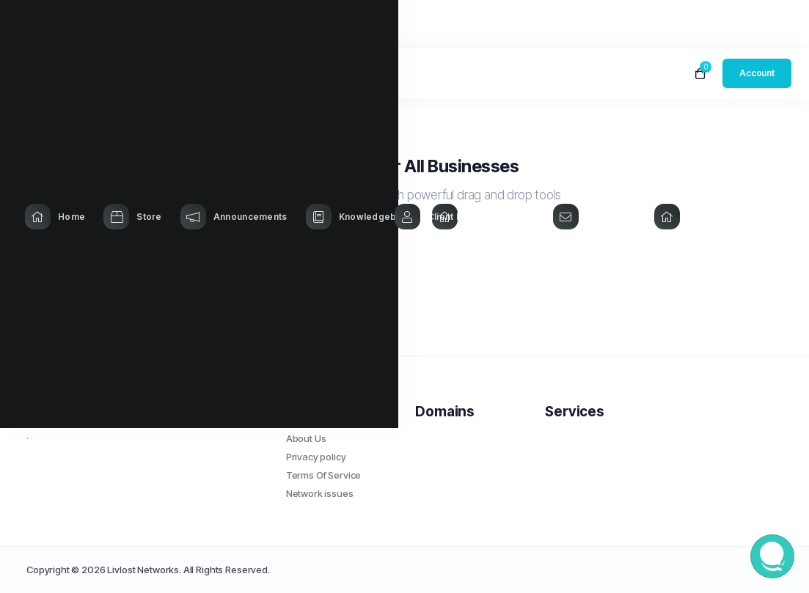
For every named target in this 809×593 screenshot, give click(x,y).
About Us (306, 438)
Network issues (320, 493)
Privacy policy (316, 457)
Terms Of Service (324, 475)
